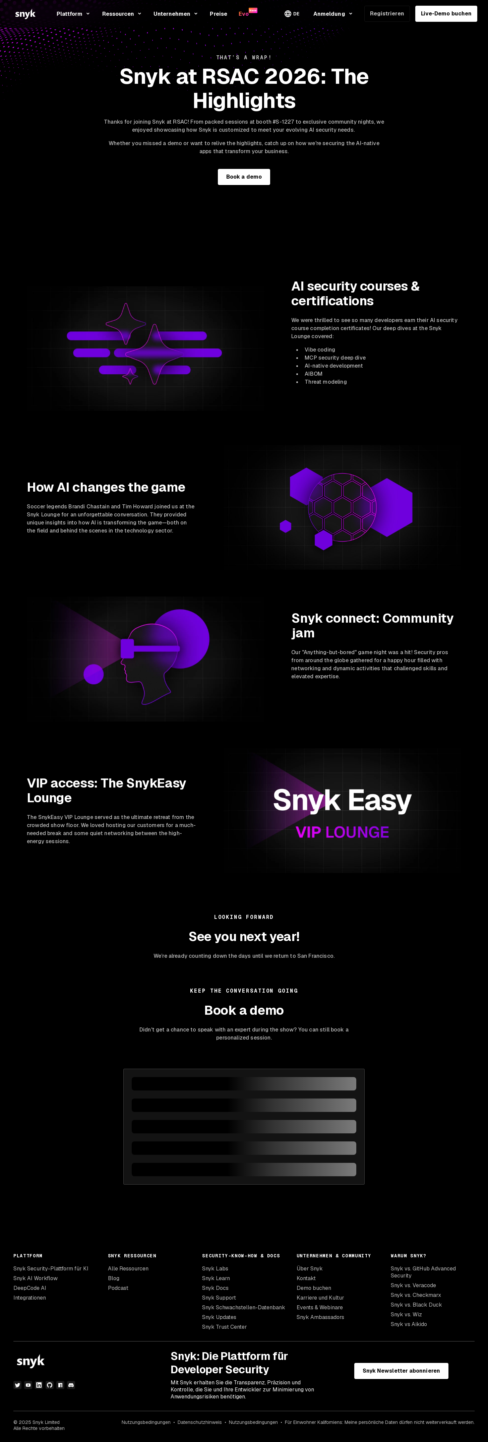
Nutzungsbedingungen (146, 1422)
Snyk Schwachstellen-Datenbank (243, 1307)
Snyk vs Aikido (409, 1324)
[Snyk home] (25, 13)
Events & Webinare (320, 1307)
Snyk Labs (215, 1268)
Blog (113, 1278)
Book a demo (244, 176)
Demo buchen (314, 1288)
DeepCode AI (29, 1288)
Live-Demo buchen (446, 13)
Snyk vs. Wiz (406, 1314)
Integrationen (29, 1297)
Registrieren (387, 13)
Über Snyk (310, 1268)
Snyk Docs (215, 1288)
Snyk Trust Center (224, 1326)
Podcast (118, 1288)
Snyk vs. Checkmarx (416, 1295)
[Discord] (71, 1385)
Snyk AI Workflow (35, 1278)
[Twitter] (17, 1385)
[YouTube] (28, 1385)
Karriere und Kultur (320, 1297)
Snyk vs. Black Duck (416, 1304)
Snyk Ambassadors (320, 1317)
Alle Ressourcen (128, 1268)
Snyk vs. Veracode (413, 1285)
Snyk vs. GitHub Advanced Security (423, 1272)
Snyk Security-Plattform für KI (50, 1268)
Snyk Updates (219, 1317)
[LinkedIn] (39, 1385)
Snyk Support (219, 1297)
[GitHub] (50, 1385)
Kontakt (306, 1278)
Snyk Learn (216, 1278)
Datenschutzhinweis (200, 1422)
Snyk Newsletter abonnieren (401, 1370)
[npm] (60, 1385)
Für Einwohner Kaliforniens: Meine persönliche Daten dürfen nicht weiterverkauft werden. (380, 1422)
